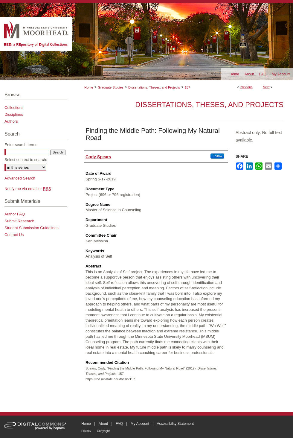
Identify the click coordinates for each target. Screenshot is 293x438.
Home (88, 87)
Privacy (86, 431)
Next (266, 87)
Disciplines (13, 114)
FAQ (119, 424)
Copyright (103, 431)
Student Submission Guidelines (31, 228)
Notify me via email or (27, 188)
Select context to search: (25, 159)
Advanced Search (19, 178)
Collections (14, 107)
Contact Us (14, 234)
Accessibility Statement (175, 424)
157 (187, 87)
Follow (217, 156)
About (103, 424)
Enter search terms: (21, 144)
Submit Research (19, 221)
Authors (11, 121)
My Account (140, 424)
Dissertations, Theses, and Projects (154, 87)
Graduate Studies (110, 87)
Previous (246, 87)
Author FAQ (14, 214)
